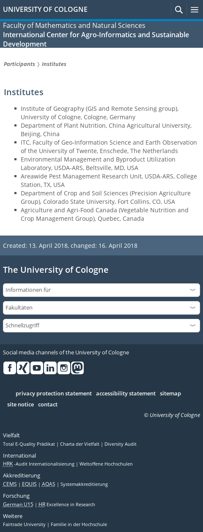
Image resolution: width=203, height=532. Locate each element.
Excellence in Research (66, 504)
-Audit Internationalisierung (39, 464)
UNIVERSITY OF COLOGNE (45, 9)
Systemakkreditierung (84, 484)
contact (48, 404)
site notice (20, 404)
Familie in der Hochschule (79, 524)
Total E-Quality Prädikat (29, 444)
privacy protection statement (54, 393)
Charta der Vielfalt (80, 444)
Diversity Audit (120, 444)
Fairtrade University (25, 524)
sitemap (170, 393)
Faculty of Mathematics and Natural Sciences (74, 25)
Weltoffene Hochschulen (106, 464)
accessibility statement (126, 393)
